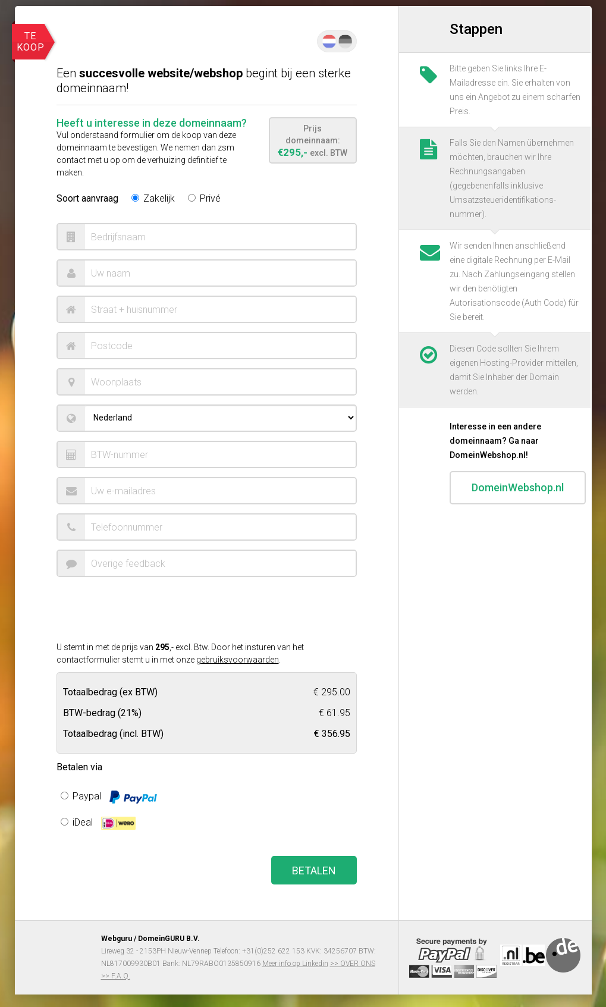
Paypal (109, 797)
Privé (204, 198)
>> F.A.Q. (115, 976)
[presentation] (146, 609)
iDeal (98, 823)
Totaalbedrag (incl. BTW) (113, 733)
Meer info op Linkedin (295, 963)
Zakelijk (153, 198)
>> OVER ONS (352, 963)
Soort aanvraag (87, 198)
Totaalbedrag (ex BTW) (110, 691)
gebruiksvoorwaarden (237, 659)
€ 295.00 (331, 691)
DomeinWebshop (518, 492)
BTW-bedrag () (102, 712)
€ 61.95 (334, 712)
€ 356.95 (332, 733)
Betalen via (79, 767)
